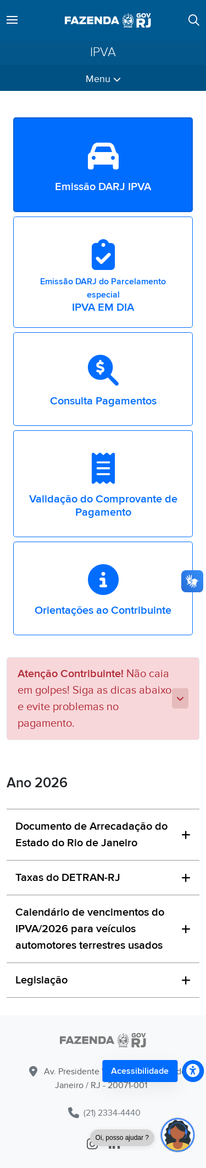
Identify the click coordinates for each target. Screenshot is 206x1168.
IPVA (103, 52)
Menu (103, 79)
